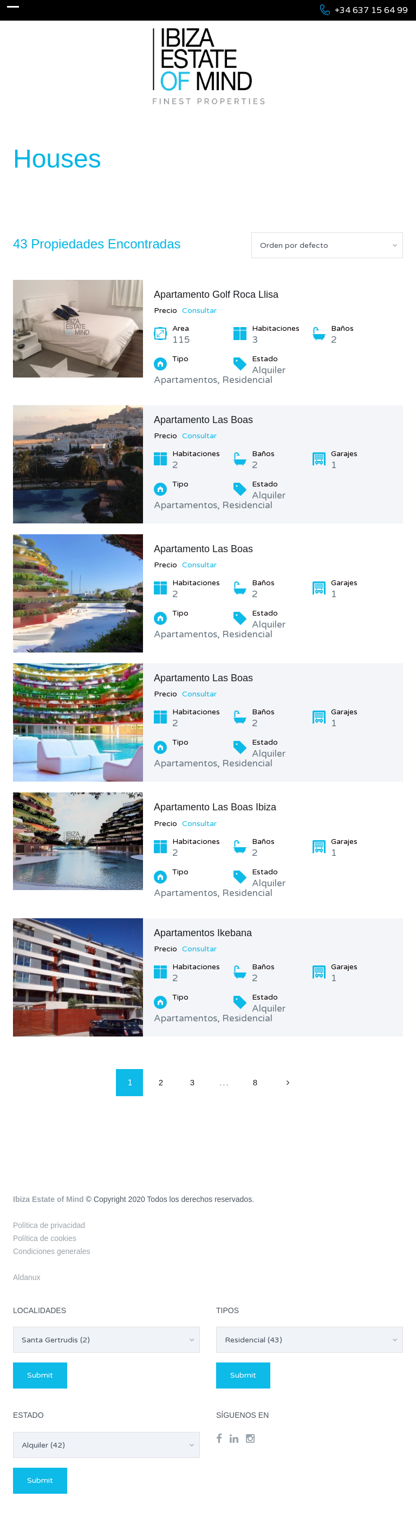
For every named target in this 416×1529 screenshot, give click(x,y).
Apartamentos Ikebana (203, 932)
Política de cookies (44, 1238)
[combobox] (327, 245)
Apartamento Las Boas (203, 419)
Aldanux (27, 1277)
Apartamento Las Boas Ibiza (215, 807)
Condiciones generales (51, 1251)
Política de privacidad (49, 1225)
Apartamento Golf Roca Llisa (216, 294)
